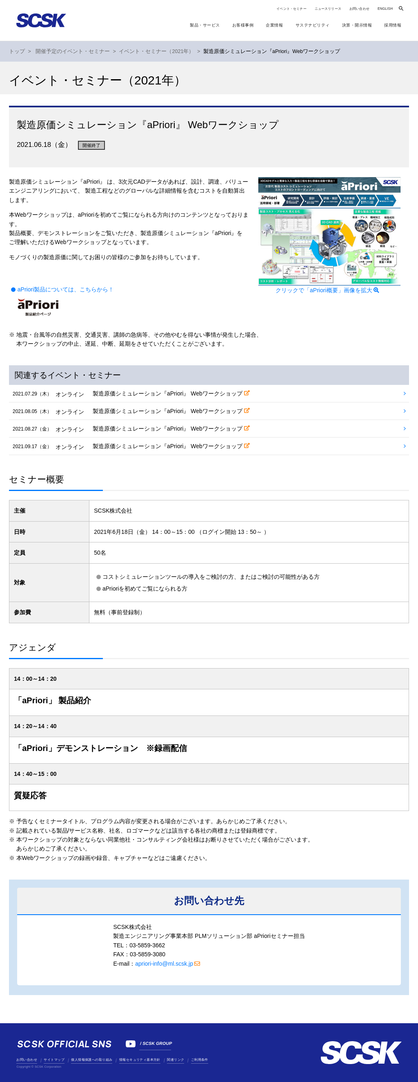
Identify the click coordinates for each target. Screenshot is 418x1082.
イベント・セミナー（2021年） (156, 51)
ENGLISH (385, 9)
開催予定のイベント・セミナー (73, 51)
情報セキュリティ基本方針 (139, 1060)
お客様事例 (243, 25)
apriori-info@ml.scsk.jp (164, 963)
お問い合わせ (359, 9)
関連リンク (175, 1060)
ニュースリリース (328, 9)
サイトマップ (54, 1060)
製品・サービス (205, 25)
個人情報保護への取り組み (91, 1060)
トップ (17, 51)
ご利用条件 (199, 1060)
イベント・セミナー (291, 9)
